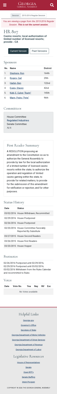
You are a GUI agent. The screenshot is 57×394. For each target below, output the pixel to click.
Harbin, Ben (15, 83)
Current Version (18, 51)
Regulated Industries (18, 120)
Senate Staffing (28, 377)
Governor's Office (28, 325)
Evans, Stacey (17, 88)
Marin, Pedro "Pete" (19, 98)
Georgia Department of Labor (28, 349)
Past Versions (39, 51)
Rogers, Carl (16, 78)
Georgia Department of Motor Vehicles (28, 335)
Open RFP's (29, 372)
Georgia (27, 4)
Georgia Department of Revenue (29, 345)
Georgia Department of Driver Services (28, 340)
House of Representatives (28, 362)
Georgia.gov (28, 320)
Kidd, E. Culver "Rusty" (20, 93)
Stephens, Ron (17, 73)
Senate (28, 367)
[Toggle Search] (52, 5)
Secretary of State (28, 330)
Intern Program (28, 382)
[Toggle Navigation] (4, 5)
